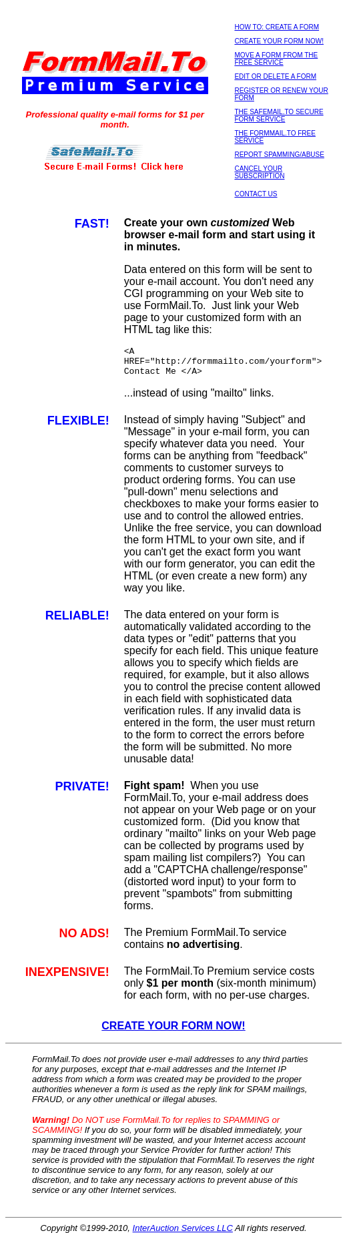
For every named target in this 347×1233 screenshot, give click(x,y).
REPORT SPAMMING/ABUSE (279, 154)
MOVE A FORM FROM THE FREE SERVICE (276, 58)
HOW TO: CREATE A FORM (276, 27)
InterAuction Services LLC (183, 1228)
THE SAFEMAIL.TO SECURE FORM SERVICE (278, 115)
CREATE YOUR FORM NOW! (279, 41)
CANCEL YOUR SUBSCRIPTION (259, 172)
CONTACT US (255, 194)
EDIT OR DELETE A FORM (275, 76)
